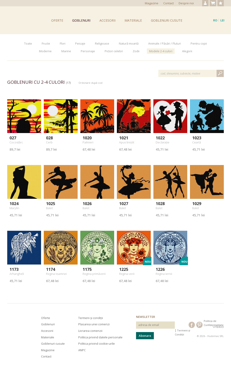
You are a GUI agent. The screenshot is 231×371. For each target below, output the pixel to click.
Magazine (151, 3)
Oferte (57, 20)
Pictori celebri (114, 51)
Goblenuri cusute (166, 20)
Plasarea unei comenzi (94, 324)
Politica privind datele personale (100, 337)
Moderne (45, 51)
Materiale (133, 20)
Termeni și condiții (90, 318)
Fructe (46, 43)
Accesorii (107, 20)
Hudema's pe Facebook (191, 324)
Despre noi (186, 3)
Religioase (102, 43)
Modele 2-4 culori (160, 51)
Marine (66, 51)
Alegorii (187, 51)
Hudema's (13, 323)
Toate (28, 43)
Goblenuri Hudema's (19, 20)
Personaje (88, 51)
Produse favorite (220, 3)
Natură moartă (129, 43)
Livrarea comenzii (90, 331)
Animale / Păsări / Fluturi (164, 43)
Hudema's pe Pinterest (199, 324)
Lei (222, 20)
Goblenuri (81, 20)
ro (215, 20)
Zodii (136, 51)
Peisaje (80, 43)
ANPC (82, 350)
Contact (168, 3)
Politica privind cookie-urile (96, 344)
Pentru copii (199, 43)
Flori (62, 43)
